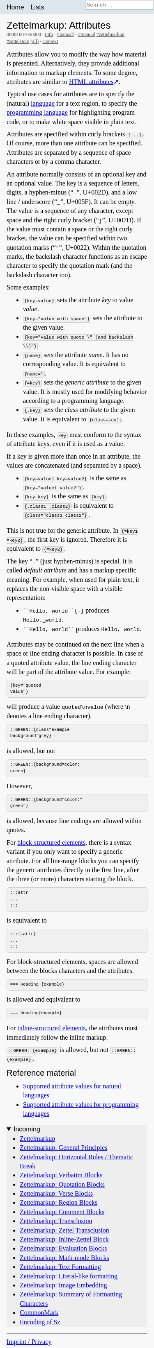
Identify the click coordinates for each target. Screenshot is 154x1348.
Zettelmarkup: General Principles (63, 1149)
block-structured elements (51, 843)
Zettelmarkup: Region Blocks (58, 1204)
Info (49, 34)
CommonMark (39, 1314)
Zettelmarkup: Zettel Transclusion (64, 1231)
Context (50, 41)
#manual (86, 34)
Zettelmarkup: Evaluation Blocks (63, 1249)
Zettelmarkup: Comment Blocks (62, 1213)
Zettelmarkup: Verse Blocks (56, 1195)
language (43, 103)
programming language (37, 112)
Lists (37, 7)
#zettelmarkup (111, 34)
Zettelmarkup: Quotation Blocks (62, 1185)
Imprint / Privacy (29, 1343)
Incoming (27, 1130)
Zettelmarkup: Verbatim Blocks (61, 1176)
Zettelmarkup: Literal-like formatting (68, 1277)
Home (15, 7)
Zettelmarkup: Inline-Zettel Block (64, 1240)
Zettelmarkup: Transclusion (56, 1222)
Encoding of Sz (40, 1323)
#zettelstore (18, 41)
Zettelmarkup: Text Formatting (60, 1268)
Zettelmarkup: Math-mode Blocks (64, 1259)
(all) (34, 41)
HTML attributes (91, 81)
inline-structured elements (51, 1029)
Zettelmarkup (37, 1139)
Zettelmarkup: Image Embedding (63, 1286)
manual (65, 34)
